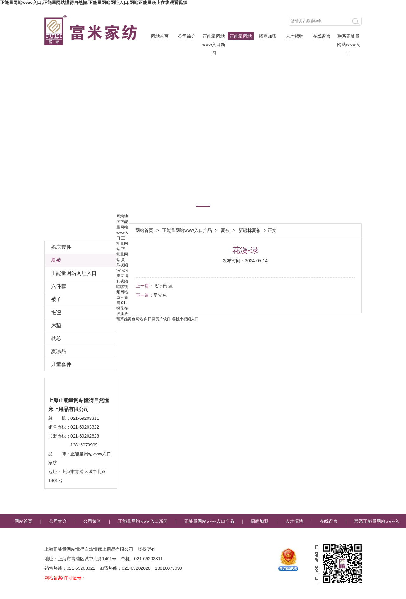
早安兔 (160, 295)
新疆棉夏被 (250, 230)
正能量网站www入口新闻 (213, 37)
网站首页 (160, 36)
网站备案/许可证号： (65, 577)
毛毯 (56, 312)
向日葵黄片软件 (157, 319)
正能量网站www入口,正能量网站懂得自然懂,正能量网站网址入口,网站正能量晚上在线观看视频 (93, 2)
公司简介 (187, 36)
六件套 (58, 286)
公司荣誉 (92, 521)
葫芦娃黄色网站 (129, 319)
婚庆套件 (61, 247)
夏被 (225, 230)
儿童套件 (61, 364)
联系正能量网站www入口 (348, 37)
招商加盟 (268, 36)
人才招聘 (295, 36)
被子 (56, 299)
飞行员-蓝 (163, 285)
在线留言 (322, 36)
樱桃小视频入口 (185, 319)
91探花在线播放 (122, 308)
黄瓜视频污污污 (122, 265)
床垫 (56, 325)
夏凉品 (58, 351)
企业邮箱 (210, 535)
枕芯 (56, 338)
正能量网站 (122, 243)
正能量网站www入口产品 (240, 37)
